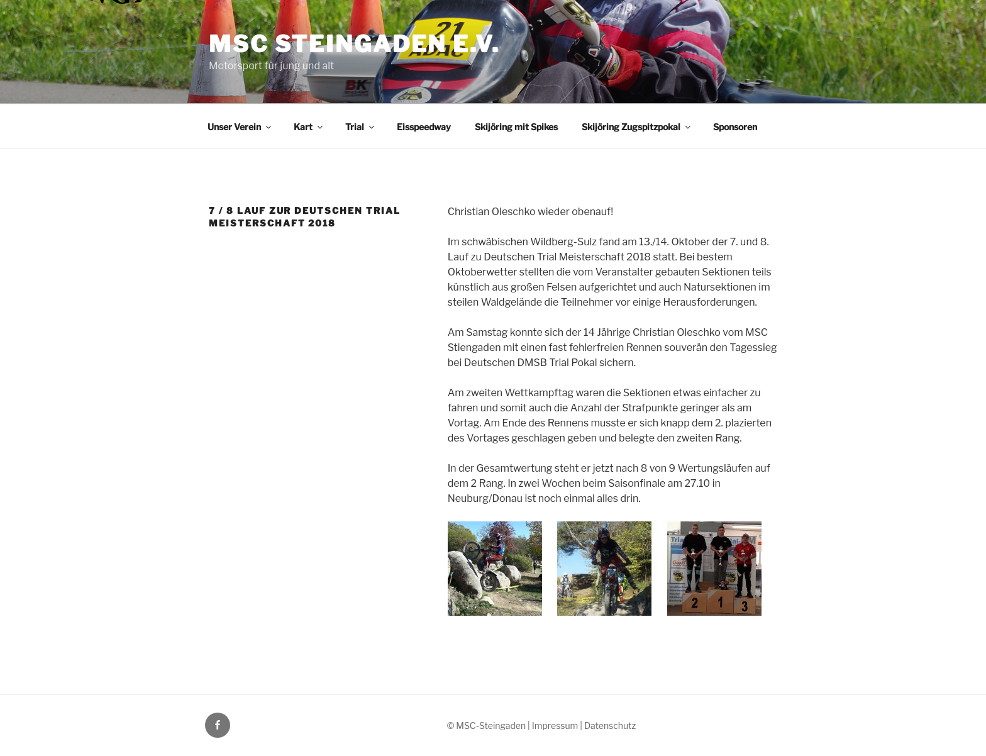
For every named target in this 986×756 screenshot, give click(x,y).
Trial (360, 126)
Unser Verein (240, 126)
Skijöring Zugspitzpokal (637, 126)
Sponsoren (735, 126)
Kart (309, 126)
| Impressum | (556, 725)
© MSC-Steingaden (486, 725)
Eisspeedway (424, 126)
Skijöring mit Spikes (516, 126)
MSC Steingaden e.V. (354, 44)
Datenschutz (610, 725)
